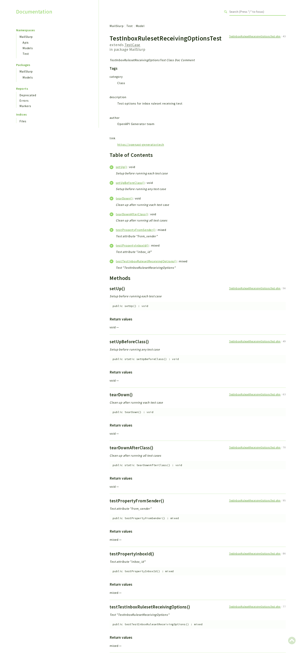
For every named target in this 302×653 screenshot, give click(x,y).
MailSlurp (26, 37)
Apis (26, 42)
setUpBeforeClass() (130, 183)
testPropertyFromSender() (135, 230)
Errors (24, 100)
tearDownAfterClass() (132, 214)
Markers (25, 106)
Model (140, 26)
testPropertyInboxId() (132, 245)
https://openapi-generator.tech (140, 144)
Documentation (34, 11)
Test (26, 54)
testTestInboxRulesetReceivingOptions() (146, 261)
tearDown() (124, 198)
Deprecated (27, 95)
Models (28, 48)
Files (22, 121)
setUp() (121, 167)
